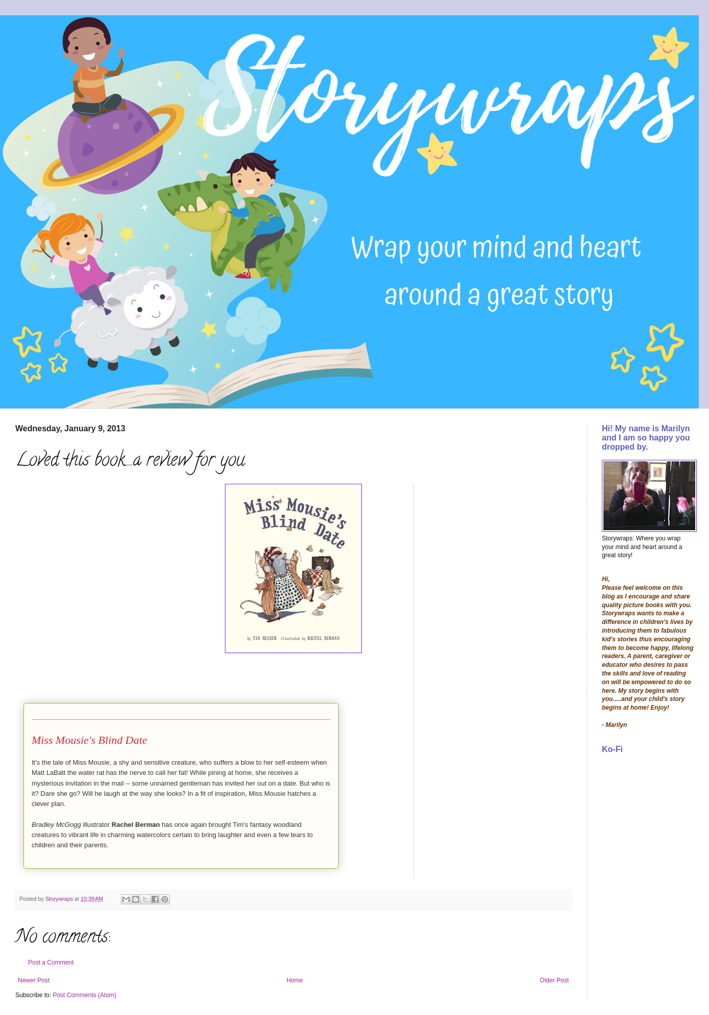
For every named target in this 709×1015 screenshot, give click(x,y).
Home (295, 980)
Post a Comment (50, 962)
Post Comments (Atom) (84, 995)
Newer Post (33, 980)
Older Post (554, 980)
